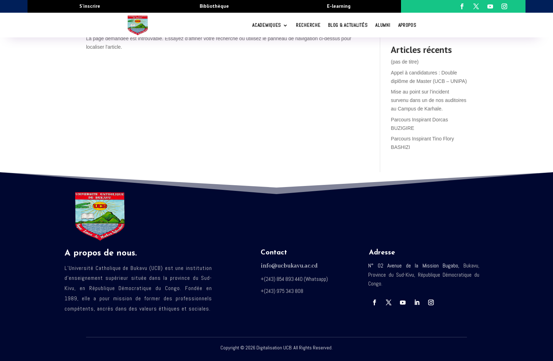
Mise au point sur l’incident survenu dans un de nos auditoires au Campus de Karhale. (428, 100)
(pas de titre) (405, 62)
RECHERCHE (308, 25)
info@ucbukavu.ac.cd (289, 266)
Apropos (407, 25)
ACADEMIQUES (266, 25)
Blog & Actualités (347, 25)
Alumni (382, 25)
